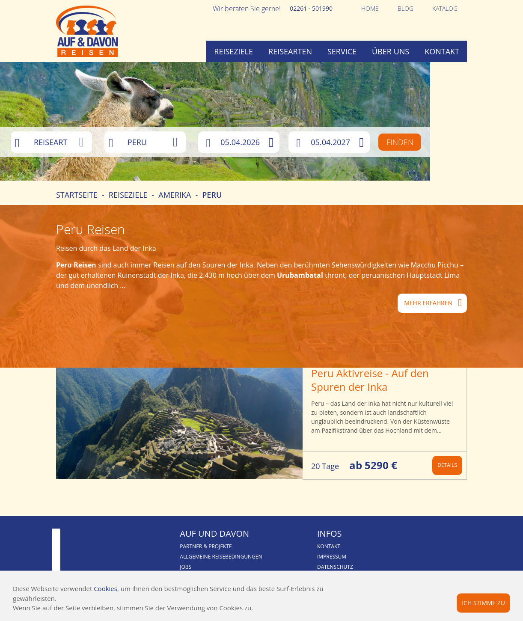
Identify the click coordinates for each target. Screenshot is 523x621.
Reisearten (290, 51)
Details (447, 489)
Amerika (174, 219)
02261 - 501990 (311, 8)
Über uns (390, 51)
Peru (212, 219)
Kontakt (442, 51)
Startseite (77, 219)
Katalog (445, 8)
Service (342, 51)
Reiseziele (233, 51)
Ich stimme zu (483, 602)
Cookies (105, 588)
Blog (405, 8)
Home (370, 8)
